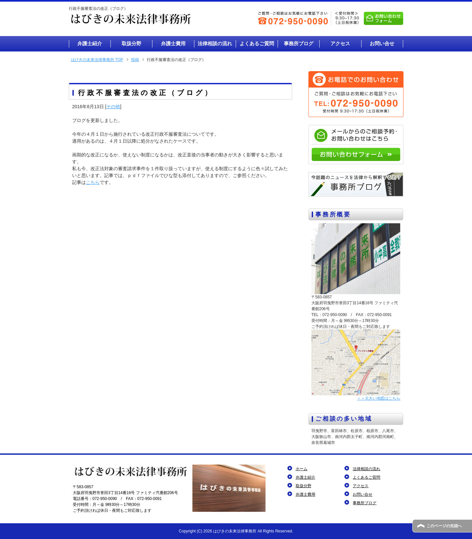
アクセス (360, 486)
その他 (113, 106)
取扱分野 (303, 486)
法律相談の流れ (366, 469)
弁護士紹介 (305, 477)
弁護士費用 (305, 494)
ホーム (301, 469)
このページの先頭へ (444, 526)
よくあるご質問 (366, 477)
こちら (93, 182)
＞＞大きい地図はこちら (378, 398)
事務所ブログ (364, 503)
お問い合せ (362, 494)
